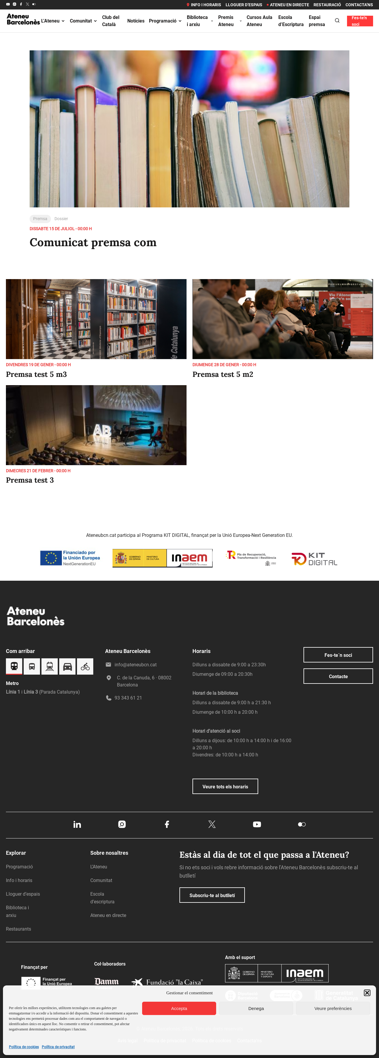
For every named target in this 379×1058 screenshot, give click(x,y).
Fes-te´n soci (338, 655)
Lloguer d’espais (244, 4)
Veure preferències (333, 1008)
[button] (367, 993)
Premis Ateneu (230, 21)
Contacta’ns (359, 4)
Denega (256, 1008)
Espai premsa (317, 21)
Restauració (327, 4)
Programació (165, 21)
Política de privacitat (58, 1047)
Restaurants (18, 929)
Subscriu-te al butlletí (212, 895)
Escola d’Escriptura (291, 21)
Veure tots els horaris (225, 787)
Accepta (179, 1008)
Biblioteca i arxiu (200, 21)
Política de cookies (24, 1047)
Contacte (338, 676)
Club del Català (110, 21)
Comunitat (84, 21)
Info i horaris (203, 4)
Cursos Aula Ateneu (259, 21)
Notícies (135, 21)
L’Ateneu (53, 21)
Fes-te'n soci (359, 21)
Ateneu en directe (288, 4)
